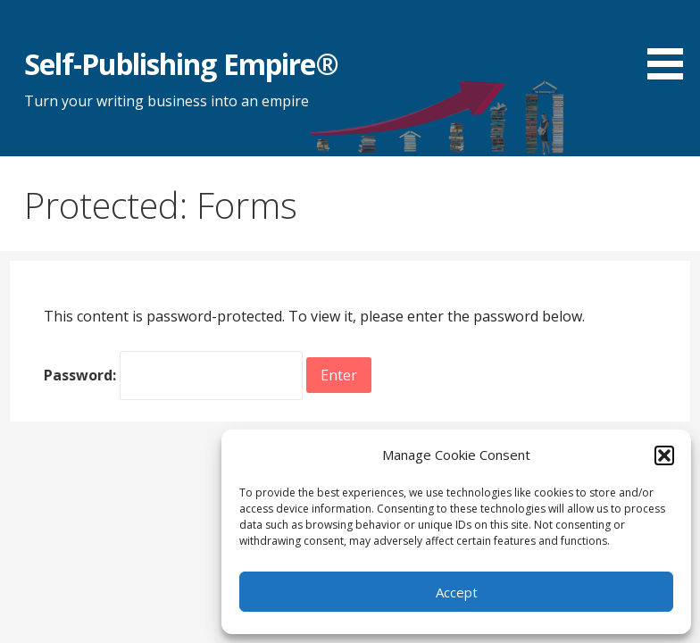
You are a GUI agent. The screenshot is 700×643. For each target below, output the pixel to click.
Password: (173, 375)
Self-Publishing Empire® (181, 64)
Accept (457, 592)
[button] (664, 455)
